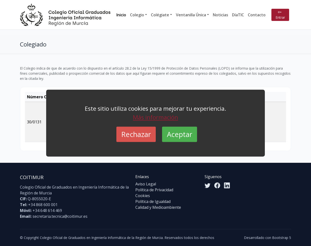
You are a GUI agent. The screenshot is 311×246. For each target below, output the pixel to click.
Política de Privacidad (154, 189)
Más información (155, 117)
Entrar (280, 15)
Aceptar (179, 134)
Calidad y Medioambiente (158, 207)
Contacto (257, 15)
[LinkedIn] (227, 185)
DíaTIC (238, 15)
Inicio (121, 15)
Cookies (142, 195)
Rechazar (136, 134)
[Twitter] (207, 185)
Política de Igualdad (153, 201)
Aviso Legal (145, 184)
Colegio (137, 15)
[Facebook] (217, 185)
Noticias (220, 15)
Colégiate (160, 15)
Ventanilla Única (191, 15)
